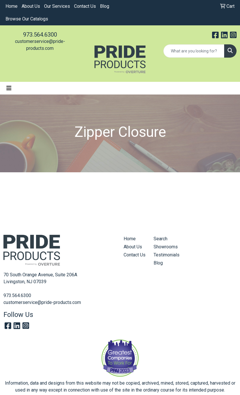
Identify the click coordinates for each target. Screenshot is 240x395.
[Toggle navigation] (9, 88)
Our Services (57, 6)
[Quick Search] (193, 51)
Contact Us (85, 6)
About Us (31, 6)
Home (11, 6)
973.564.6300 (40, 34)
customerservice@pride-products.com (42, 302)
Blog (104, 6)
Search (160, 238)
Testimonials (165, 255)
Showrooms (165, 247)
